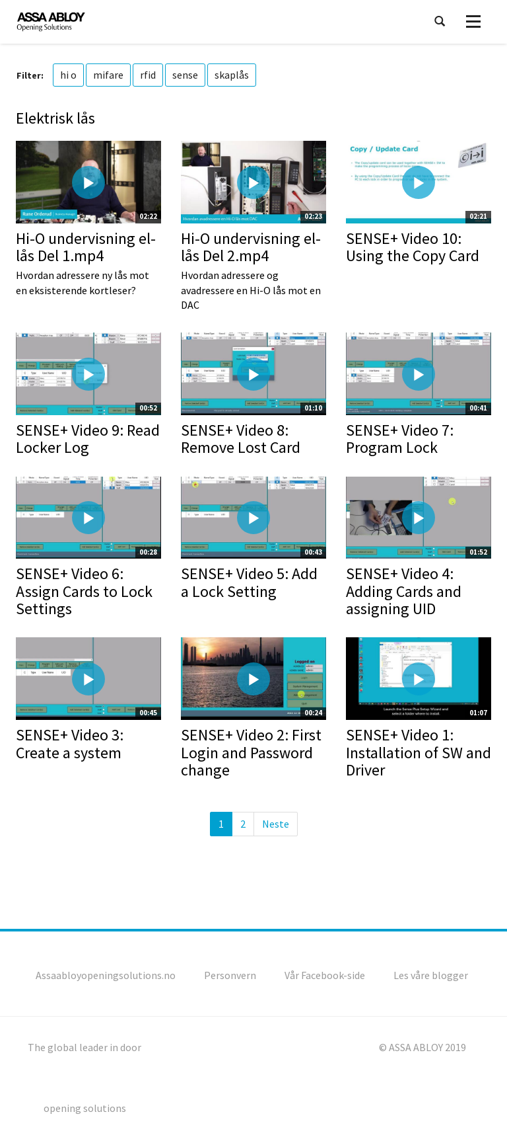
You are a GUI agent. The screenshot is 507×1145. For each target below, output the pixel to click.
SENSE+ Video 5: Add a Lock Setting (249, 582)
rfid (148, 74)
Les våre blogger (430, 975)
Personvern (230, 975)
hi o (68, 74)
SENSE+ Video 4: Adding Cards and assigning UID (403, 591)
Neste (275, 823)
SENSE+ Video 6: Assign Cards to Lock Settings (84, 591)
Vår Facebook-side (325, 975)
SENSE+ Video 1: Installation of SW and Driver (418, 752)
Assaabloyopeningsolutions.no (106, 975)
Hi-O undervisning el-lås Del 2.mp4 (251, 247)
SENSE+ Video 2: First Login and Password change (251, 752)
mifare (108, 74)
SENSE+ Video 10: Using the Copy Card (412, 247)
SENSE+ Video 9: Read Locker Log (88, 438)
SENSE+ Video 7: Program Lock (400, 438)
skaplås (232, 74)
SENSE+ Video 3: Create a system (69, 743)
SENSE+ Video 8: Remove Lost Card (240, 438)
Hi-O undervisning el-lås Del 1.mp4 (86, 247)
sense (185, 74)
